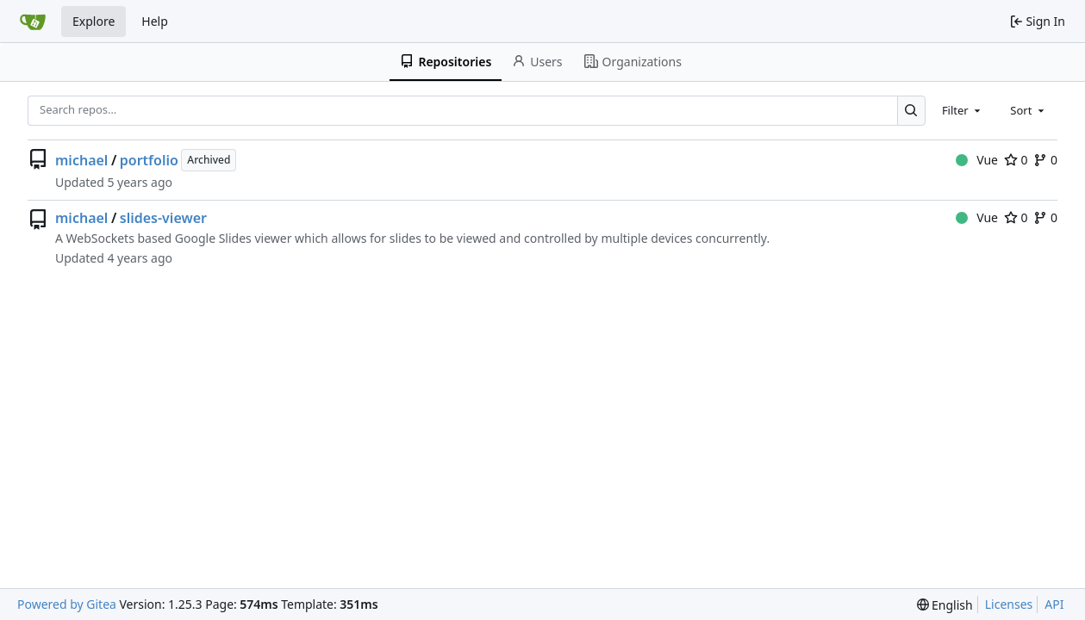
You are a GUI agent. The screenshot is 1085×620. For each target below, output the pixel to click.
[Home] (33, 21)
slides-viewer (163, 217)
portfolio (149, 160)
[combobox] (963, 110)
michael (81, 160)
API (1053, 604)
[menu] (945, 605)
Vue (977, 160)
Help (154, 21)
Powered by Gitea (66, 604)
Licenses (1009, 604)
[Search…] (911, 111)
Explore (93, 21)
